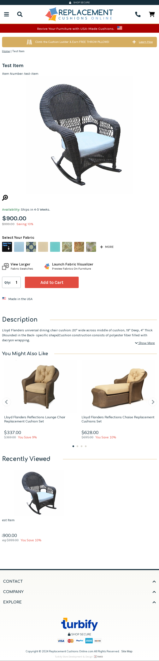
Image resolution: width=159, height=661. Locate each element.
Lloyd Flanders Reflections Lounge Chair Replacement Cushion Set (34, 419)
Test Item (7, 520)
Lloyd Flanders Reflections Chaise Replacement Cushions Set (118, 419)
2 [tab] (77, 446)
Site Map (126, 651)
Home (6, 51)
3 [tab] (81, 446)
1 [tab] (73, 446)
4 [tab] (86, 446)
